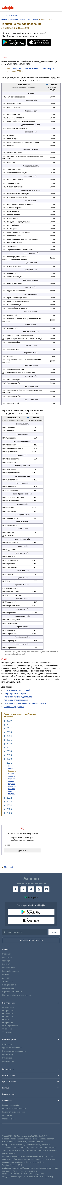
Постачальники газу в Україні (17, 690)
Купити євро (7, 1058)
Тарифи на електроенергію (16, 700)
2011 (9, 724)
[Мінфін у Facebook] (15, 889)
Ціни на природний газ (14, 707)
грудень (11, 794)
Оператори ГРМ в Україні (15, 693)
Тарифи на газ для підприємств (18, 697)
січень (10, 766)
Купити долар (7, 1054)
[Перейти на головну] (8, 8)
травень (11, 776)
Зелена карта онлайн (10, 1105)
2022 (9, 797)
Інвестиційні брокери (10, 971)
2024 (9, 805)
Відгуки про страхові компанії (14, 1109)
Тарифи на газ (7, 981)
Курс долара (7, 957)
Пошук (54, 932)
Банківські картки (9, 968)
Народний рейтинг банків (12, 992)
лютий (11, 768)
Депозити (6, 978)
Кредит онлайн (8, 988)
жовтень (11, 789)
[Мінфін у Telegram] (23, 889)
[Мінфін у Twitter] (31, 889)
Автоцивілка (7, 1115)
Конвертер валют (9, 985)
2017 (9, 747)
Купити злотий (8, 1061)
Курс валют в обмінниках (12, 1048)
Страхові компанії (9, 1119)
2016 (9, 743)
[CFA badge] (8, 1129)
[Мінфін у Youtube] (46, 889)
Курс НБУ (6, 964)
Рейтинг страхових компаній (13, 1112)
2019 (9, 755)
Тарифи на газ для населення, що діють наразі (33, 68)
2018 (9, 751)
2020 (9, 759)
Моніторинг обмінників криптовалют (16, 995)
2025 (9, 809)
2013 (9, 732)
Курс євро (6, 961)
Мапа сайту (9, 867)
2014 (9, 736)
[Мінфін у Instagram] (39, 889)
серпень (11, 784)
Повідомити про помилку (31, 940)
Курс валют (6, 954)
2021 (9, 762)
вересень (12, 786)
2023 (9, 801)
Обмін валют (7, 1044)
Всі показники (12, 15)
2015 (9, 740)
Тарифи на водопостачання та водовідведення (25, 703)
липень (11, 781)
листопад (12, 791)
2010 (9, 720)
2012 (9, 728)
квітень (11, 773)
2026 (9, 813)
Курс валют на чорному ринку (14, 1051)
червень (11, 778)
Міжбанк (5, 975)
